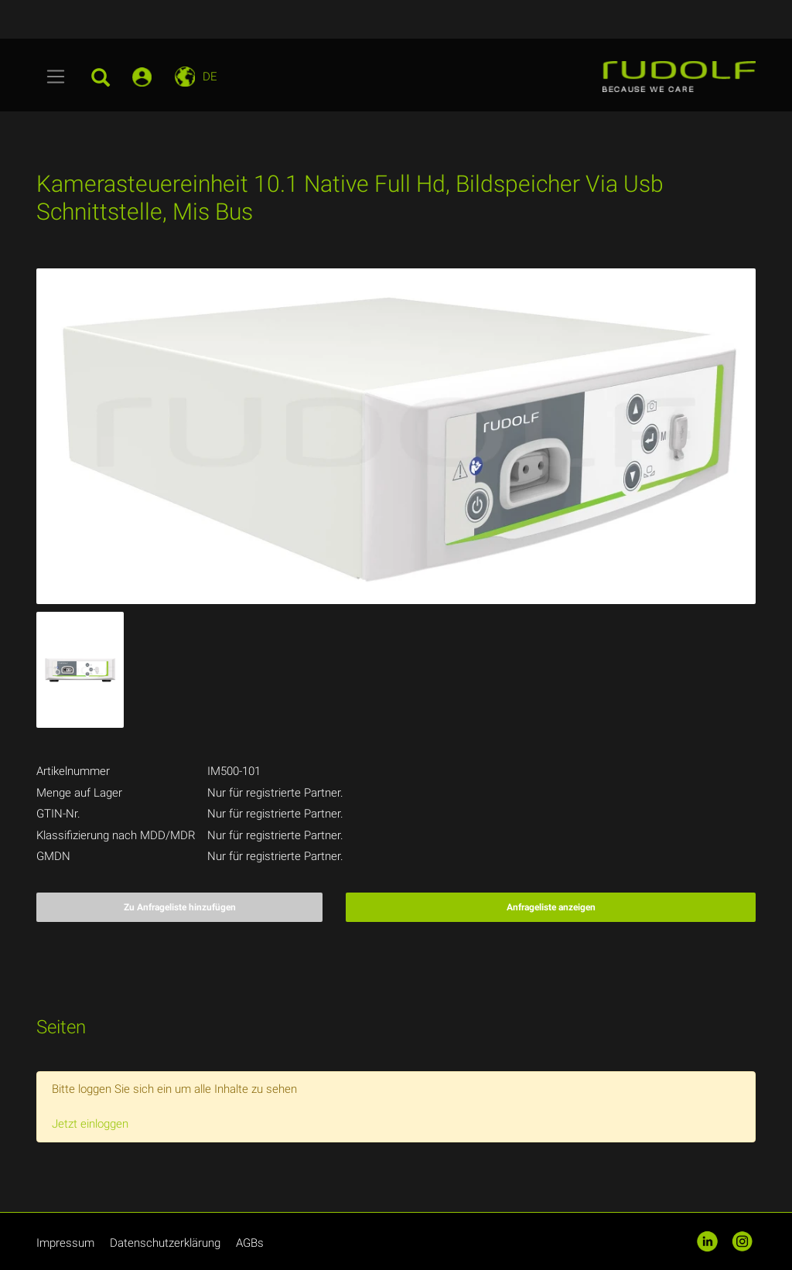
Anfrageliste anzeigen (551, 907)
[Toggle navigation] (56, 76)
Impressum (65, 1243)
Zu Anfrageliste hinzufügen (180, 907)
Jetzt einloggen (90, 1124)
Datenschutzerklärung (165, 1243)
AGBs (250, 1243)
